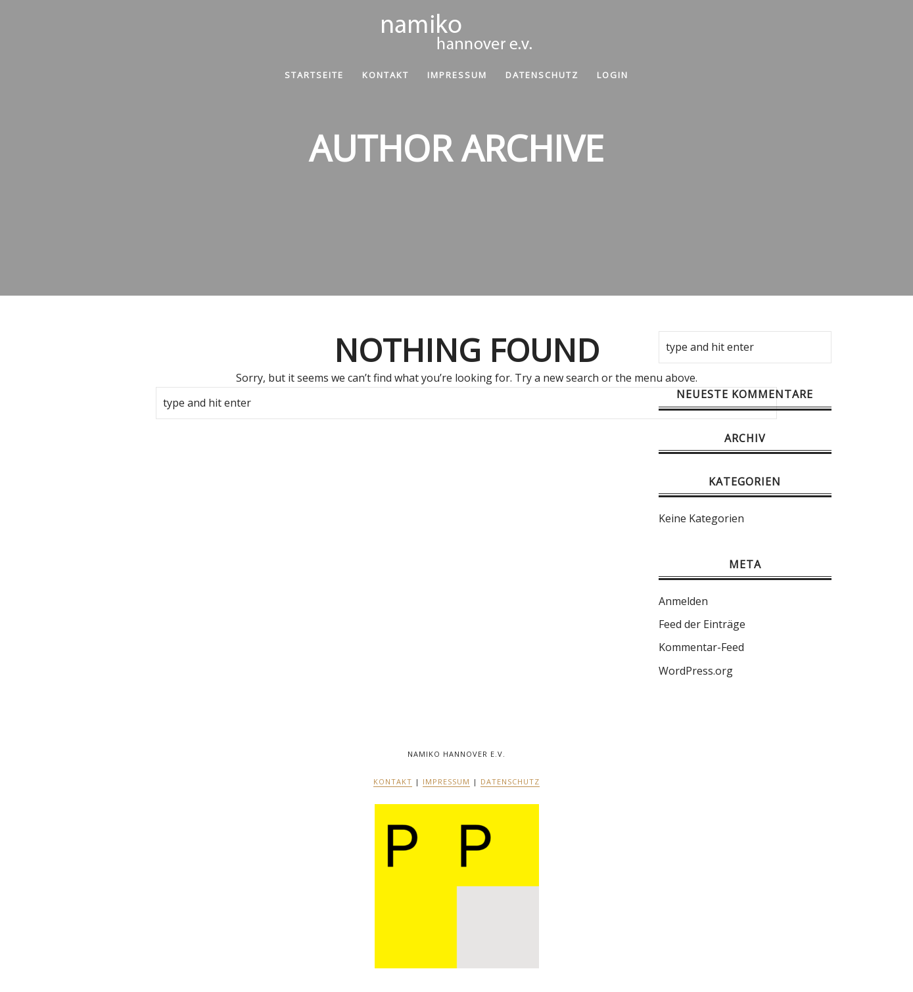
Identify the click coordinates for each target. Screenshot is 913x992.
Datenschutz (541, 75)
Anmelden (683, 601)
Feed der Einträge (702, 624)
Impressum (457, 75)
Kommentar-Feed (701, 647)
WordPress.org (696, 671)
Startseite (314, 75)
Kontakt (385, 75)
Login (612, 75)
